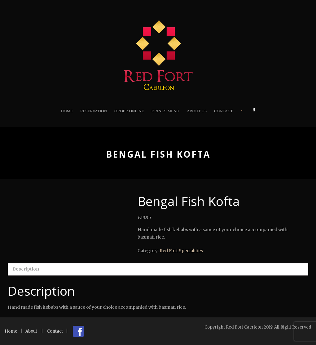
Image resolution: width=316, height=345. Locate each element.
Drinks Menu (165, 111)
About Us (197, 111)
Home (67, 111)
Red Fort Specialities (181, 250)
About (31, 331)
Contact (223, 111)
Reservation (93, 111)
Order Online (129, 111)
